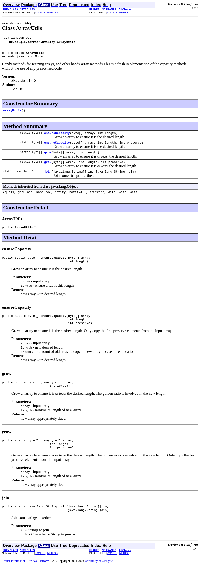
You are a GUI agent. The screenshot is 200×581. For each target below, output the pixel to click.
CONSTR (40, 12)
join (47, 178)
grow (47, 157)
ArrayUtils (12, 113)
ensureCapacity (57, 136)
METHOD (52, 12)
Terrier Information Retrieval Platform (25, 577)
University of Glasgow (98, 577)
